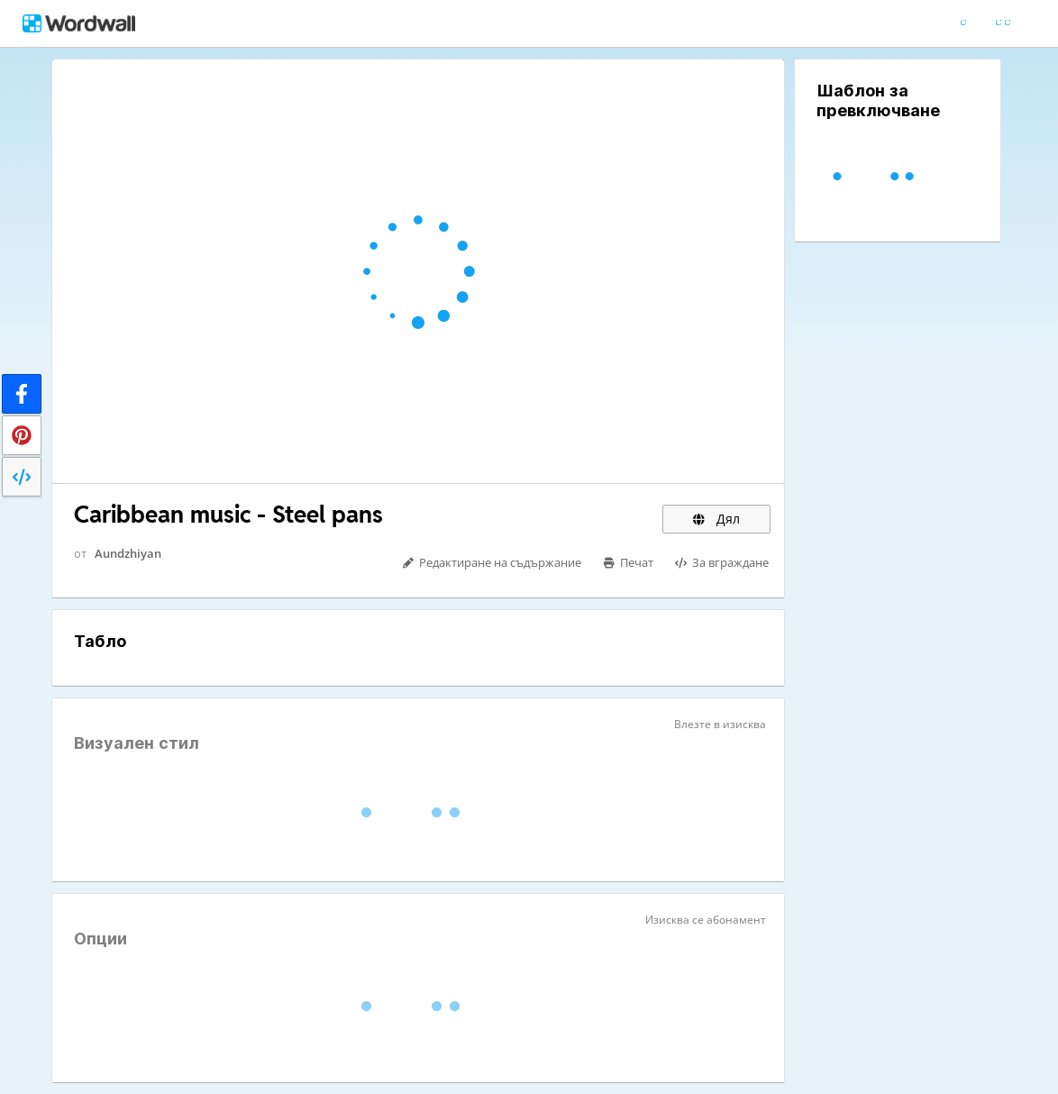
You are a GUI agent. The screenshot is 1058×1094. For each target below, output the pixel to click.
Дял (716, 518)
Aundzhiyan (128, 553)
